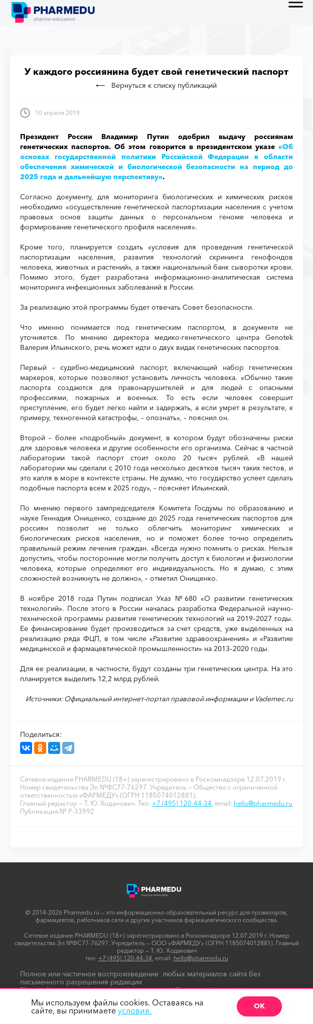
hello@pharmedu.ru (263, 803)
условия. (134, 1010)
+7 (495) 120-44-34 (182, 803)
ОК (259, 1005)
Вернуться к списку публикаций (156, 85)
